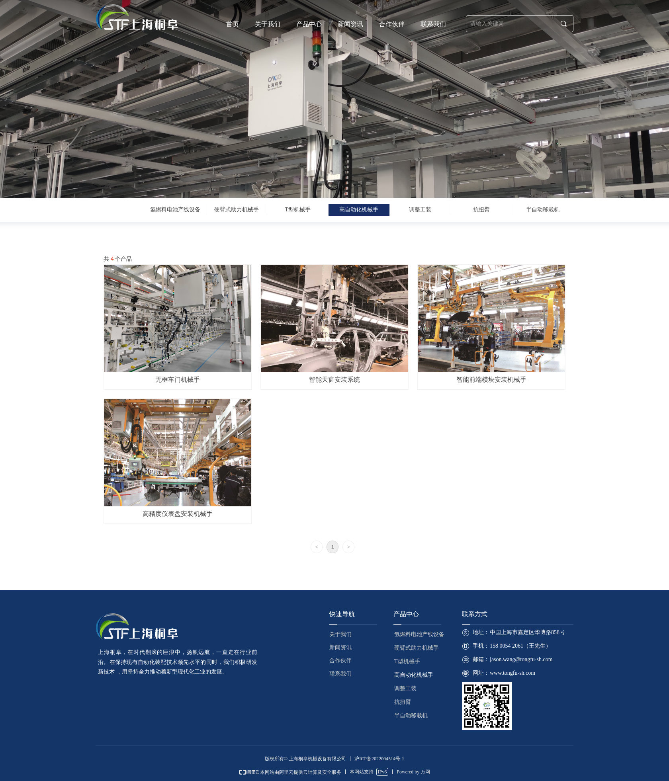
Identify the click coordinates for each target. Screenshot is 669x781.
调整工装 (420, 210)
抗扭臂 (481, 210)
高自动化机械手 (358, 210)
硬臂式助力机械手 (236, 210)
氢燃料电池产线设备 (175, 210)
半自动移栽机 (542, 210)
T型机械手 (298, 210)
